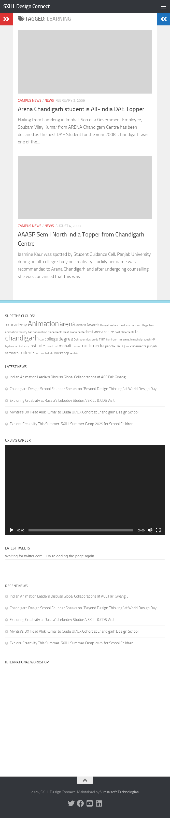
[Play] (11, 530)
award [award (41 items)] (81, 325)
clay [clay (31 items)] (41, 339)
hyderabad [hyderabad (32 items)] (11, 346)
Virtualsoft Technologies (119, 792)
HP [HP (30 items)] (153, 339)
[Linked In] (98, 803)
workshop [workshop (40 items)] (61, 353)
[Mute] (150, 530)
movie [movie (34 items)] (76, 346)
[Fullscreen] (158, 530)
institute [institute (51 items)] (37, 345)
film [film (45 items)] (102, 339)
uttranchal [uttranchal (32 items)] (42, 353)
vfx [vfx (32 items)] (51, 353)
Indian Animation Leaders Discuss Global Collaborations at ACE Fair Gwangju (69, 377)
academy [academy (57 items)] (18, 325)
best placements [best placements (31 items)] (124, 332)
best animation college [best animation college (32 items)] (134, 325)
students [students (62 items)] (26, 352)
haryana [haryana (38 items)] (124, 339)
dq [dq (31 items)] (96, 339)
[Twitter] (71, 803)
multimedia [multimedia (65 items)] (92, 346)
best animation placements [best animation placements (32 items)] (45, 332)
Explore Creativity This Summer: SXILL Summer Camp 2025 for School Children (71, 424)
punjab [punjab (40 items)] (152, 346)
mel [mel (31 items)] (56, 346)
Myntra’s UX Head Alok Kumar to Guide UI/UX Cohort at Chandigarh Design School (74, 412)
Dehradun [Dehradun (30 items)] (80, 339)
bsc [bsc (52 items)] (138, 331)
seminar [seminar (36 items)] (10, 353)
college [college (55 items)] (51, 339)
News (49, 100)
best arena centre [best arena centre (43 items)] (100, 332)
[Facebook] (80, 803)
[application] (85, 490)
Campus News (29, 100)
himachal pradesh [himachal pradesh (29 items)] (140, 339)
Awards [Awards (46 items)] (93, 324)
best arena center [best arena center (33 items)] (74, 332)
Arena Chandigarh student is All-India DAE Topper (81, 109)
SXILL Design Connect (26, 6)
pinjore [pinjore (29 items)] (125, 346)
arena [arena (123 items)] (68, 324)
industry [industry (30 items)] (24, 346)
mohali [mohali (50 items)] (65, 345)
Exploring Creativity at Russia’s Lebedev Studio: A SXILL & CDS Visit (62, 400)
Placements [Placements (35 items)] (138, 346)
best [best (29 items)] (116, 325)
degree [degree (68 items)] (66, 339)
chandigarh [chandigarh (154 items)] (22, 338)
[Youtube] (89, 803)
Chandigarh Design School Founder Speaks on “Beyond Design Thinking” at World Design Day (83, 388)
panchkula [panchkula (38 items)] (112, 346)
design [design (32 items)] (90, 339)
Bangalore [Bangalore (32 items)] (106, 325)
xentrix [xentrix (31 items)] (74, 353)
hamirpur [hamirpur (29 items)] (111, 339)
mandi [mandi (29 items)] (49, 346)
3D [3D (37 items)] (7, 325)
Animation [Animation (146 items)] (43, 323)
